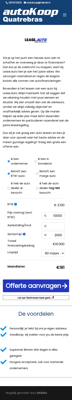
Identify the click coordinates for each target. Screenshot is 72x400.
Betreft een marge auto (48, 173)
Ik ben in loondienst (45, 161)
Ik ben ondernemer (19, 161)
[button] (36, 285)
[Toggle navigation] (64, 15)
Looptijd (12, 252)
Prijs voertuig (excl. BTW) (19, 215)
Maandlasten (16, 266)
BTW (12, 204)
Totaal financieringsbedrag (20, 243)
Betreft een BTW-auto (18, 173)
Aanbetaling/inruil (19, 225)
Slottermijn (16, 234)
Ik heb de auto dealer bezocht (50, 188)
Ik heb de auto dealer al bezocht (20, 188)
